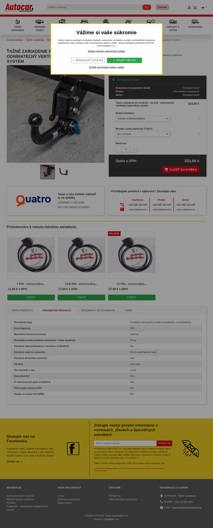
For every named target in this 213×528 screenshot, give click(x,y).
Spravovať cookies (87, 60)
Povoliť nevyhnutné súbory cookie (106, 67)
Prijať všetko (124, 60)
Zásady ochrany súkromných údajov (106, 51)
